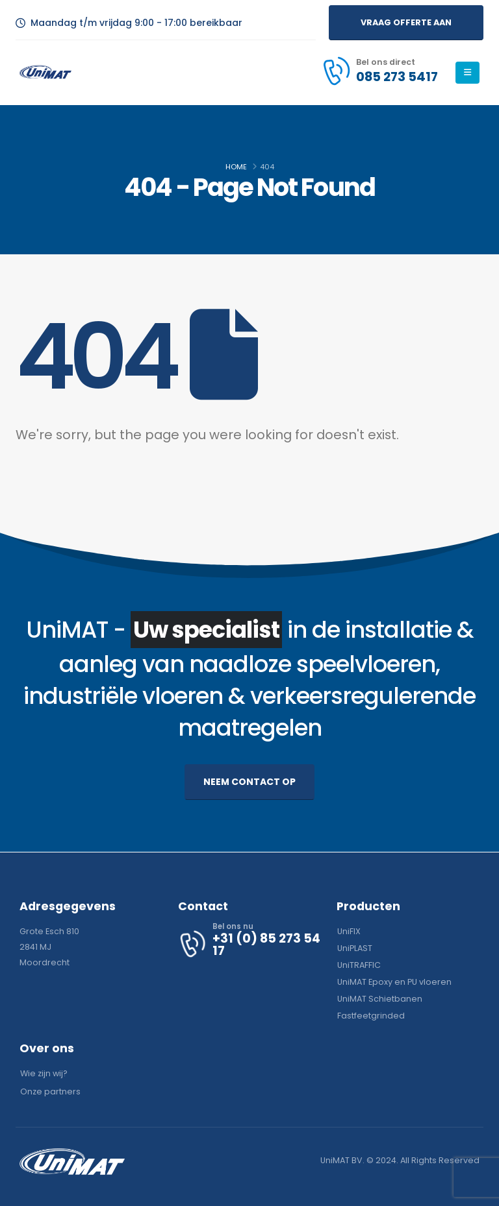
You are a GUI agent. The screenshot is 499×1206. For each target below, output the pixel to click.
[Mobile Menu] (467, 73)
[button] (406, 22)
